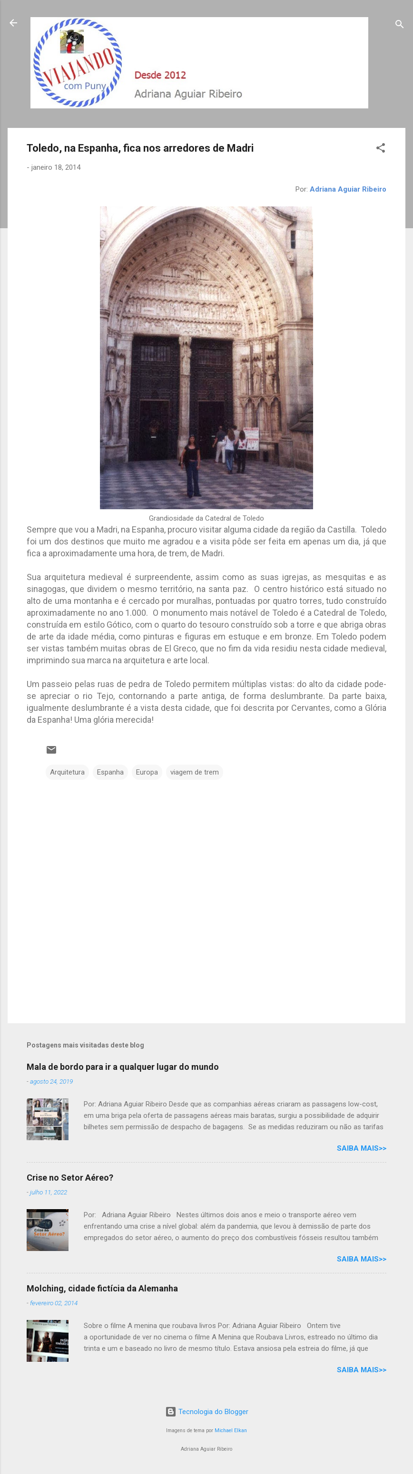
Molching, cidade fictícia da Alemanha (102, 1288)
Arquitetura (67, 772)
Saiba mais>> (361, 1148)
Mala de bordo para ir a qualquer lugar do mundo (123, 1067)
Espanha (110, 772)
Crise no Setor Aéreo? (70, 1178)
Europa (147, 772)
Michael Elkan (231, 1430)
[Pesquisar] (399, 25)
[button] (380, 149)
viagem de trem (194, 772)
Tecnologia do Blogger (206, 1411)
